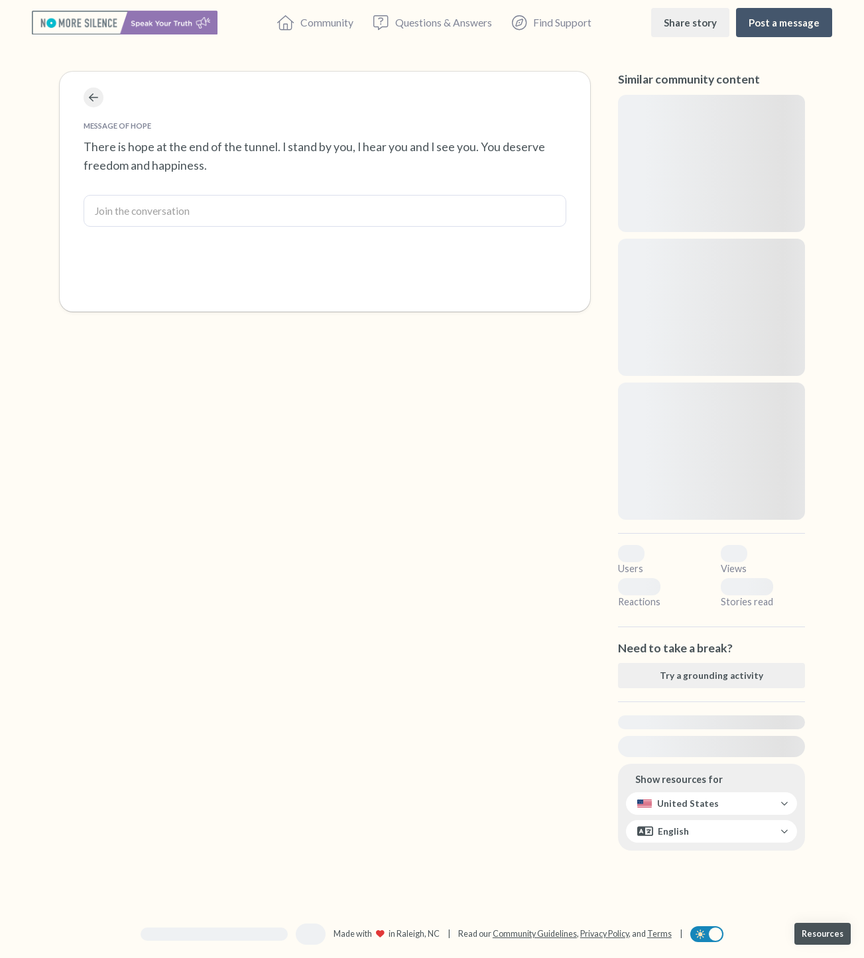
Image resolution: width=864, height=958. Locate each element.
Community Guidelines (535, 934)
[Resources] (822, 934)
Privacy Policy (604, 934)
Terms (659, 934)
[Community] (315, 22)
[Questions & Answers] (432, 22)
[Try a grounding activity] (711, 675)
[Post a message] (784, 22)
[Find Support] (552, 22)
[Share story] (690, 22)
